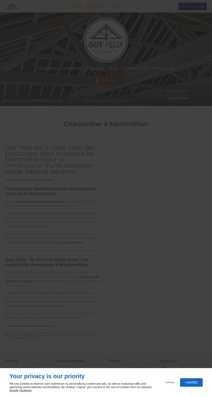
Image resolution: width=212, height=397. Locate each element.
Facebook (25, 390)
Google (13, 390)
